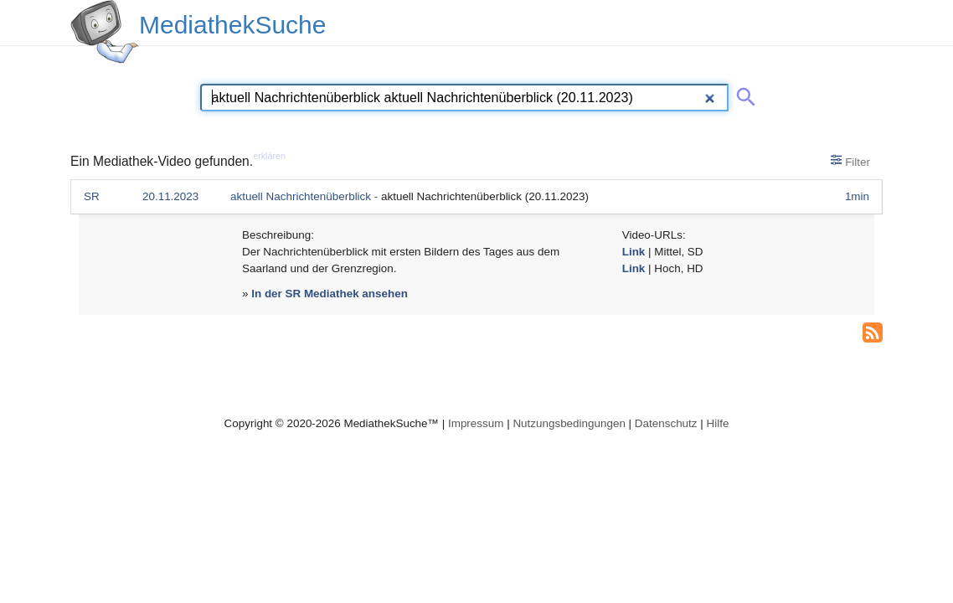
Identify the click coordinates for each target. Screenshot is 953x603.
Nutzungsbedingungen (569, 423)
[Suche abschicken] (743, 94)
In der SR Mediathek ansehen (329, 293)
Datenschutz (666, 423)
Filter (850, 161)
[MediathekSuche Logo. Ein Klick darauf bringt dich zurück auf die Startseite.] (104, 32)
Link (634, 251)
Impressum (475, 423)
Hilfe (718, 423)
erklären (269, 156)
